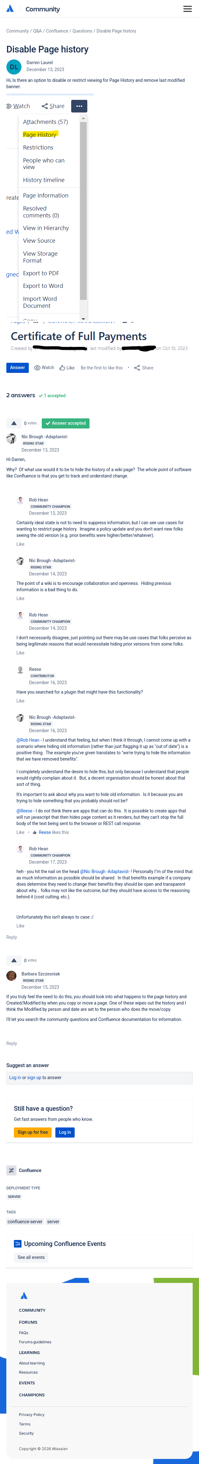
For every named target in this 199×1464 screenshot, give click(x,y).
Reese (35, 669)
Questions (82, 30)
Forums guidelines (35, 1341)
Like (20, 544)
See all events (31, 1257)
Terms (24, 1424)
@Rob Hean (28, 740)
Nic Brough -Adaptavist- (45, 436)
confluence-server (25, 1221)
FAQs (23, 1332)
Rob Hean (38, 499)
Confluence (57, 30)
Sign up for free (33, 1132)
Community (43, 8)
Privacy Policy (32, 1414)
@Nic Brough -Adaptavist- (105, 871)
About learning (32, 1363)
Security (26, 1433)
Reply (11, 937)
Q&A (37, 30)
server (53, 1221)
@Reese (24, 810)
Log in (15, 1077)
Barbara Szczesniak (41, 973)
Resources (28, 1372)
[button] (50, 207)
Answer (17, 367)
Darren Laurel (40, 62)
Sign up (34, 1077)
